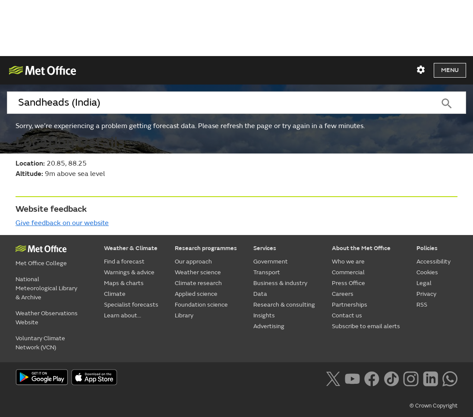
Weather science (198, 272)
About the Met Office (361, 248)
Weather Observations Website (47, 318)
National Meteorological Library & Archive (46, 288)
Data (260, 294)
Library (184, 315)
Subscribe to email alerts (366, 326)
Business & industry (280, 283)
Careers (342, 294)
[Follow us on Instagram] (410, 377)
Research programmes (206, 248)
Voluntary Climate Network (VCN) (40, 343)
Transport (266, 272)
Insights (264, 315)
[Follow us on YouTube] (352, 377)
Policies (427, 248)
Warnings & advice (129, 272)
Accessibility (433, 261)
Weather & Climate (131, 248)
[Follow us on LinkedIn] (430, 377)
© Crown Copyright (433, 405)
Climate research (198, 283)
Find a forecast (124, 261)
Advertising (268, 326)
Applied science (196, 294)
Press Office (348, 283)
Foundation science (201, 304)
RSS (421, 304)
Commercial (348, 272)
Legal (424, 283)
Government (270, 261)
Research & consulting (284, 304)
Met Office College (41, 263)
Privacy (426, 294)
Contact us (347, 315)
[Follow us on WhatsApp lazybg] (449, 377)
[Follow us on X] (333, 377)
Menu (450, 70)
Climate (115, 294)
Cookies (427, 272)
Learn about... (122, 315)
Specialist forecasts (131, 304)
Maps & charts (124, 283)
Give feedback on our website (62, 223)
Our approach (193, 261)
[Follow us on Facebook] (371, 377)
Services (264, 248)
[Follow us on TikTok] (391, 377)
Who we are (348, 261)
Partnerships (349, 304)
